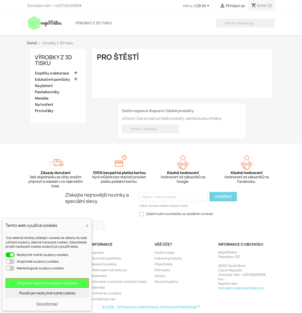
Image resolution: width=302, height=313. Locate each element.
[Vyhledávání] (245, 23)
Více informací (47, 304)
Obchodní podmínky (106, 258)
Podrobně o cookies (106, 293)
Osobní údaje (164, 252)
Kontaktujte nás (103, 299)
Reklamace (99, 276)
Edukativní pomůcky (52, 79)
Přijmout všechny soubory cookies (47, 283)
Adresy (159, 276)
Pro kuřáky (44, 111)
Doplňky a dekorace (52, 73)
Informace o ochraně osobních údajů (119, 281)
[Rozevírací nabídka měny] (202, 6)
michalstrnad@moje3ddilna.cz (241, 288)
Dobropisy (162, 270)
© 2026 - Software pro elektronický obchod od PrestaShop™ (151, 307)
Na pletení (44, 85)
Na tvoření (44, 104)
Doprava (97, 252)
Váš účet (163, 244)
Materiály (98, 287)
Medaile (42, 98)
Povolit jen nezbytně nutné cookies (47, 293)
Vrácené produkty (168, 258)
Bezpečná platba (103, 264)
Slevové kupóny (166, 281)
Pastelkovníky (47, 92)
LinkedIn (100, 225)
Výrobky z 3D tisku (93, 23)
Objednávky (163, 264)
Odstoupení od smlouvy (109, 270)
